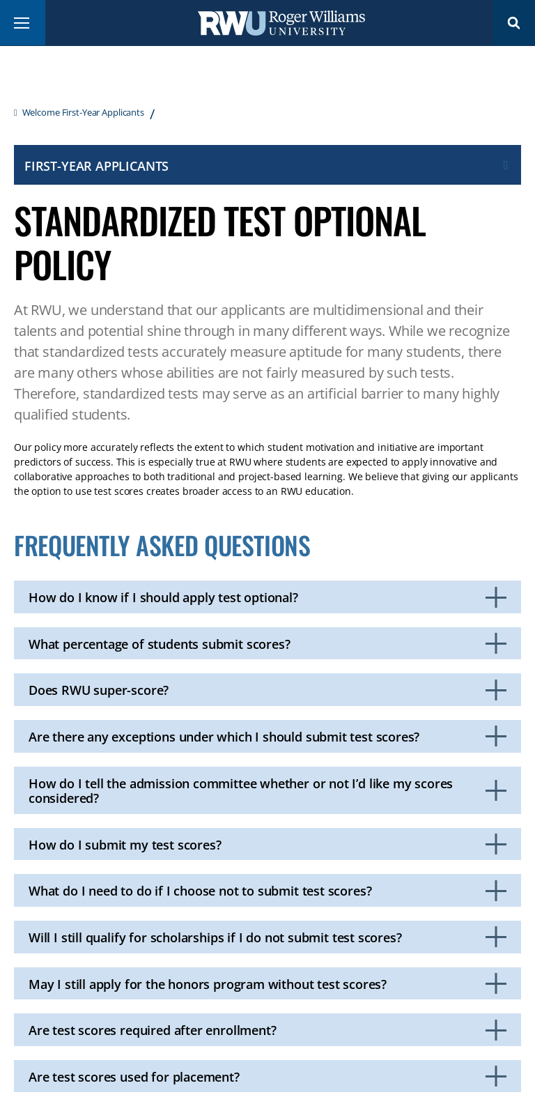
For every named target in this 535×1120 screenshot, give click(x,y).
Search (514, 22)
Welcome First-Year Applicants (83, 112)
